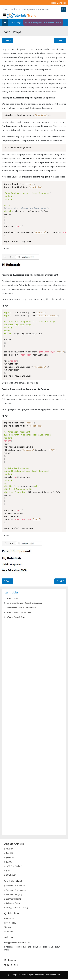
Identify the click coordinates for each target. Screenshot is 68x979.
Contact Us (9, 918)
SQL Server (10, 875)
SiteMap (7, 927)
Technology (16, 22)
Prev (7, 40)
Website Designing (13, 894)
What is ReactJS (13, 598)
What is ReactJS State (16, 617)
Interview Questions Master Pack (43, 22)
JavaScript (9, 857)
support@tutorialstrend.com (18, 942)
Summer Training (12, 899)
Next (61, 40)
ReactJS (8, 853)
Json (7, 870)
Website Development (14, 885)
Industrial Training (12, 903)
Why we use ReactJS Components (21, 607)
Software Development (15, 890)
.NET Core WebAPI (13, 866)
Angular (8, 848)
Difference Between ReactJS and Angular (24, 603)
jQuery (8, 861)
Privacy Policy (10, 923)
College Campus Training (16, 907)
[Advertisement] (34, 726)
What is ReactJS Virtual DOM (19, 612)
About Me (8, 931)
